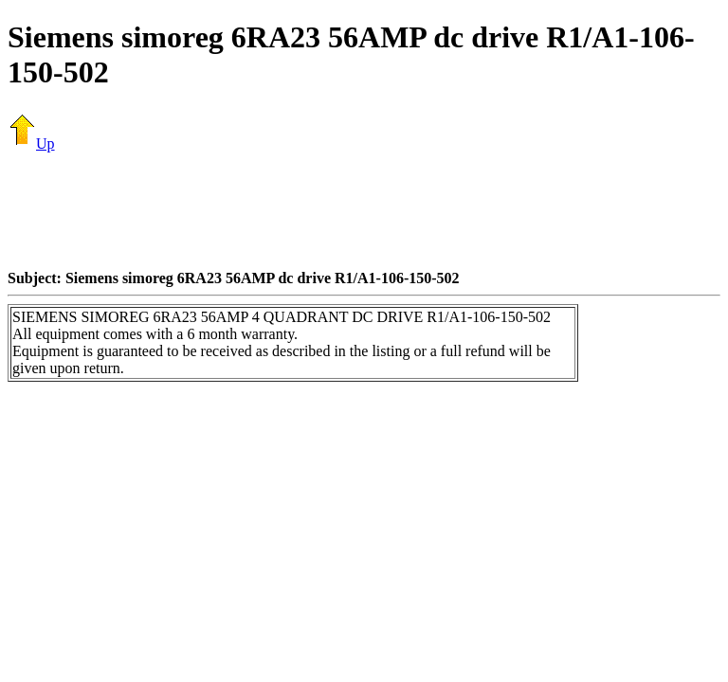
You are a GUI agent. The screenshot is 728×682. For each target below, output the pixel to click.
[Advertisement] (364, 210)
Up (31, 143)
